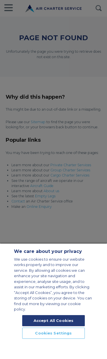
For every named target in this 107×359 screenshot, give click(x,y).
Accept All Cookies (53, 320)
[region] (53, 301)
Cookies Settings (53, 333)
